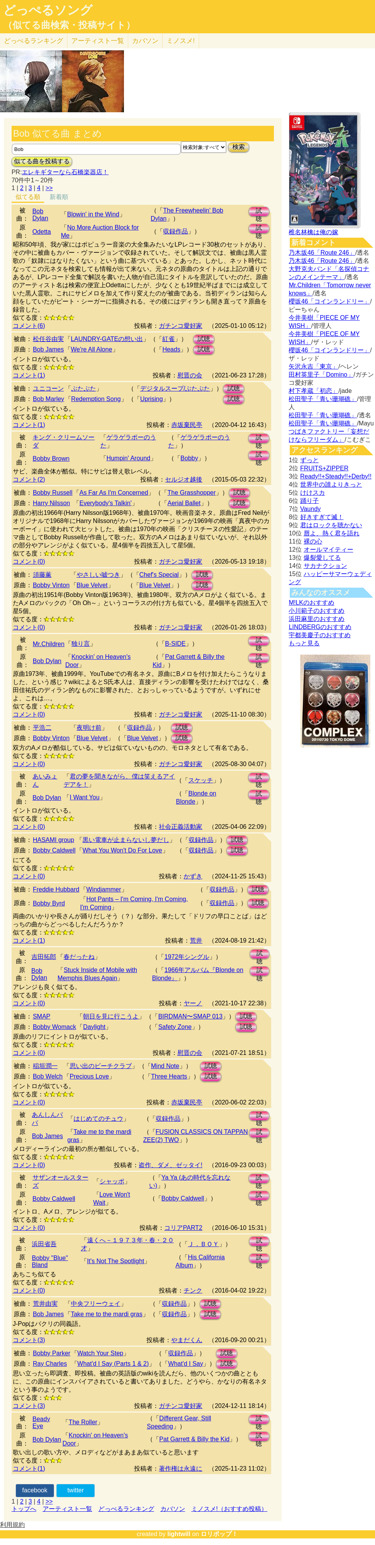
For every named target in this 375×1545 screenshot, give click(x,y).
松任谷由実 (48, 339)
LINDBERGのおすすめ (320, 627)
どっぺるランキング (126, 1509)
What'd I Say (185, 1363)
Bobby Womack (54, 1027)
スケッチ (200, 780)
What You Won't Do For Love (122, 850)
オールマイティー (328, 549)
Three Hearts (169, 1076)
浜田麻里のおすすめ (316, 619)
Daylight (94, 1027)
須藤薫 (42, 574)
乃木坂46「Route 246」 (322, 252)
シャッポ (112, 1181)
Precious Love (89, 1076)
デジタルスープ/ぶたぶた (175, 388)
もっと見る (304, 643)
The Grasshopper (191, 492)
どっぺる (33, 41)
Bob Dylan (40, 214)
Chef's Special (159, 574)
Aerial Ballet (183, 503)
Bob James (48, 349)
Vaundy (310, 509)
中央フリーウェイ (95, 1303)
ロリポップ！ (219, 1534)
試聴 (259, 211)
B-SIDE (175, 643)
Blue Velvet (92, 585)
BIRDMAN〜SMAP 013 (190, 1016)
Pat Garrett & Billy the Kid (194, 1439)
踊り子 (309, 500)
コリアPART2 (183, 1227)
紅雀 (168, 339)
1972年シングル (186, 956)
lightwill (179, 1534)
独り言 (80, 643)
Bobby (189, 458)
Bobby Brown (51, 458)
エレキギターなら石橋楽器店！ (65, 172)
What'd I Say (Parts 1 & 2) (113, 1363)
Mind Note (165, 1066)
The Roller (83, 1422)
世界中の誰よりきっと (331, 484)
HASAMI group (53, 840)
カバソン (145, 41)
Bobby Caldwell (54, 850)
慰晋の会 (189, 375)
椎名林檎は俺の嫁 (313, 232)
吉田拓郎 (43, 956)
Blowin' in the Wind (93, 214)
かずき (193, 876)
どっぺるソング (48, 10)
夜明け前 (89, 727)
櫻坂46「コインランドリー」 (329, 301)
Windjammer (103, 889)
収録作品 (175, 231)
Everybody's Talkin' (105, 503)
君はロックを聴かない (331, 525)
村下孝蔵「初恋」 (313, 391)
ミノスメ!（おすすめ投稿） (229, 1509)
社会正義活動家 (180, 826)
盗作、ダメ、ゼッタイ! (170, 1165)
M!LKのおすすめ (311, 602)
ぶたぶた (83, 388)
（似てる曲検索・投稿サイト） (69, 25)
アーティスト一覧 (67, 1509)
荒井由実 (45, 1303)
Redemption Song (96, 399)
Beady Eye (41, 1422)
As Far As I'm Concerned (113, 492)
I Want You (85, 797)
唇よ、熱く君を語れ (332, 533)
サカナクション (325, 565)
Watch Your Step (100, 1353)
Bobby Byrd (49, 903)
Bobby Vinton (51, 585)
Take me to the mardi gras (107, 1314)
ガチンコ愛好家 (180, 325)
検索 (238, 147)
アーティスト (97, 41)
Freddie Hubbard (56, 889)
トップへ (24, 1509)
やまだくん (186, 1340)
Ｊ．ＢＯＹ (203, 1244)
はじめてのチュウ (98, 1118)
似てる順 (27, 197)
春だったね (79, 956)
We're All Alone (91, 349)
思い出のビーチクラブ (101, 1066)
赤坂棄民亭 (186, 425)
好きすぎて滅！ (322, 517)
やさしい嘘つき (98, 574)
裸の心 (313, 541)
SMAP (41, 1016)
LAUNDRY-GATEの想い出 (107, 339)
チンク (193, 1290)
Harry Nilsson (51, 503)
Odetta (41, 231)
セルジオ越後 (183, 479)
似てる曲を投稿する (42, 161)
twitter (75, 1490)
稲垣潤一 (45, 1066)
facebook (34, 1490)
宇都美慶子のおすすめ (320, 635)
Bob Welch (48, 1076)
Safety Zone (174, 1027)
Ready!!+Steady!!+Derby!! (336, 476)
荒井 (196, 940)
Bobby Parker (52, 1353)
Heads (171, 349)
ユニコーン (48, 388)
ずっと (309, 460)
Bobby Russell (52, 492)
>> (49, 188)
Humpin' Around (128, 458)
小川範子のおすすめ (316, 610)
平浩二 (42, 727)
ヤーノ (193, 1003)
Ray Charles (50, 1363)
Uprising (151, 399)
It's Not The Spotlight (115, 1261)
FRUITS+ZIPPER (324, 468)
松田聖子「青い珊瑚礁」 (323, 399)
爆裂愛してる (322, 557)
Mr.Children (49, 644)
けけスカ (312, 492)
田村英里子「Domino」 (321, 374)
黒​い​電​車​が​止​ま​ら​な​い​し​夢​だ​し (126, 840)
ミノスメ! (181, 41)
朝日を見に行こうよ (111, 1016)
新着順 (59, 197)
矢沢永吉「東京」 (313, 366)
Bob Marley (48, 399)
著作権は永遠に (180, 1468)
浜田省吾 (44, 1244)
